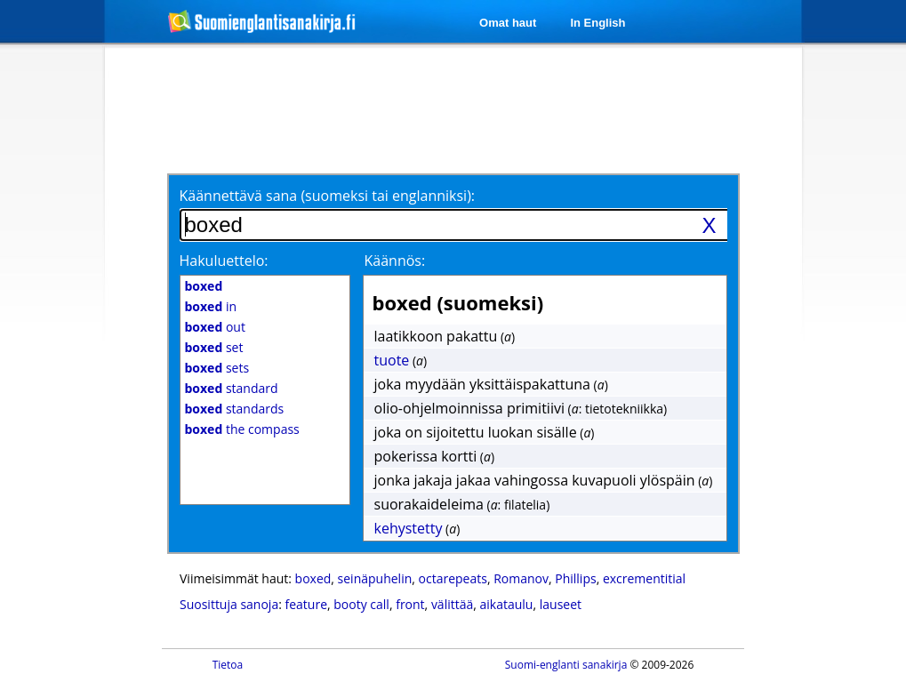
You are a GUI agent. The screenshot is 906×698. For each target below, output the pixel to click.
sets (217, 367)
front (410, 604)
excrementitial (644, 578)
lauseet (560, 604)
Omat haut (507, 22)
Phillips (575, 578)
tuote (392, 360)
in (211, 306)
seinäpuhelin (375, 578)
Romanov (521, 578)
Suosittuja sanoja (229, 604)
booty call (361, 604)
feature (306, 604)
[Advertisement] (456, 108)
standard (231, 388)
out (215, 326)
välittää (452, 604)
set (214, 347)
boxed (313, 578)
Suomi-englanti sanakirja (566, 664)
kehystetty (408, 528)
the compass (242, 429)
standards (235, 408)
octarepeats (453, 578)
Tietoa (228, 664)
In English (597, 22)
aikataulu (506, 604)
